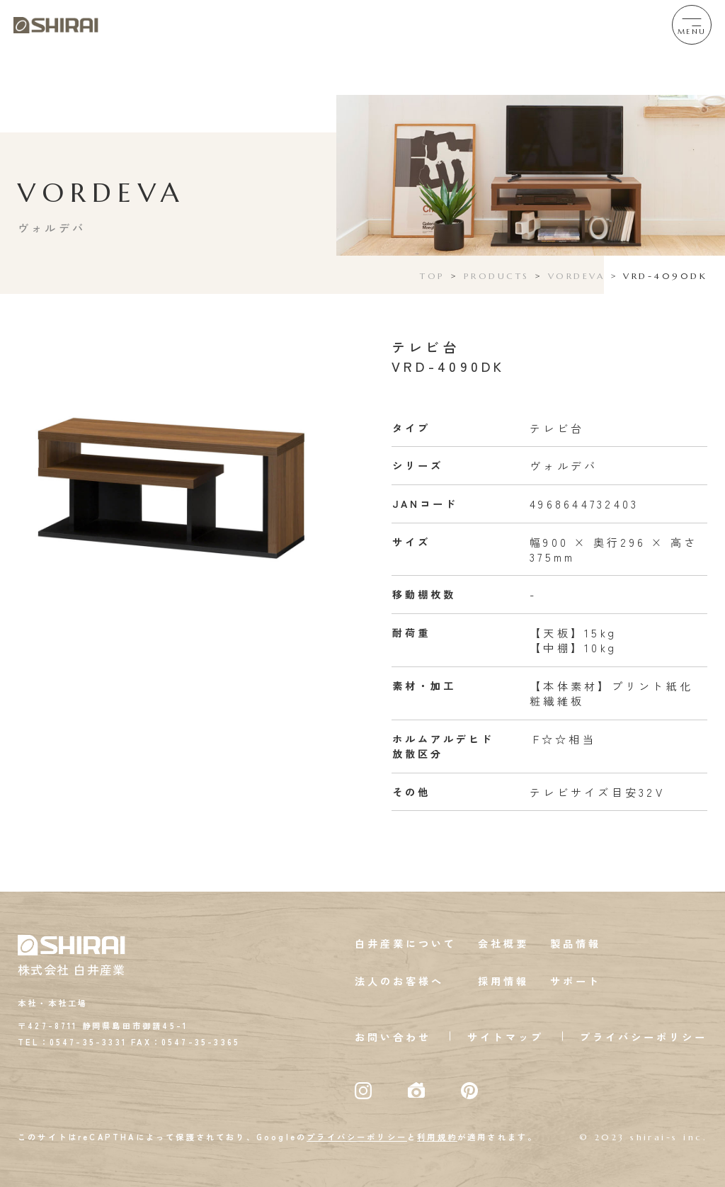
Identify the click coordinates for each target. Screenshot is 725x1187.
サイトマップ (505, 1037)
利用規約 (437, 1136)
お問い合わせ (393, 1037)
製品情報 (575, 943)
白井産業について (406, 943)
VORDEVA (576, 276)
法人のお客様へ (399, 981)
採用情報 (503, 981)
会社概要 (503, 943)
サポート (575, 981)
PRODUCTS (497, 276)
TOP (432, 276)
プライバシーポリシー (643, 1037)
